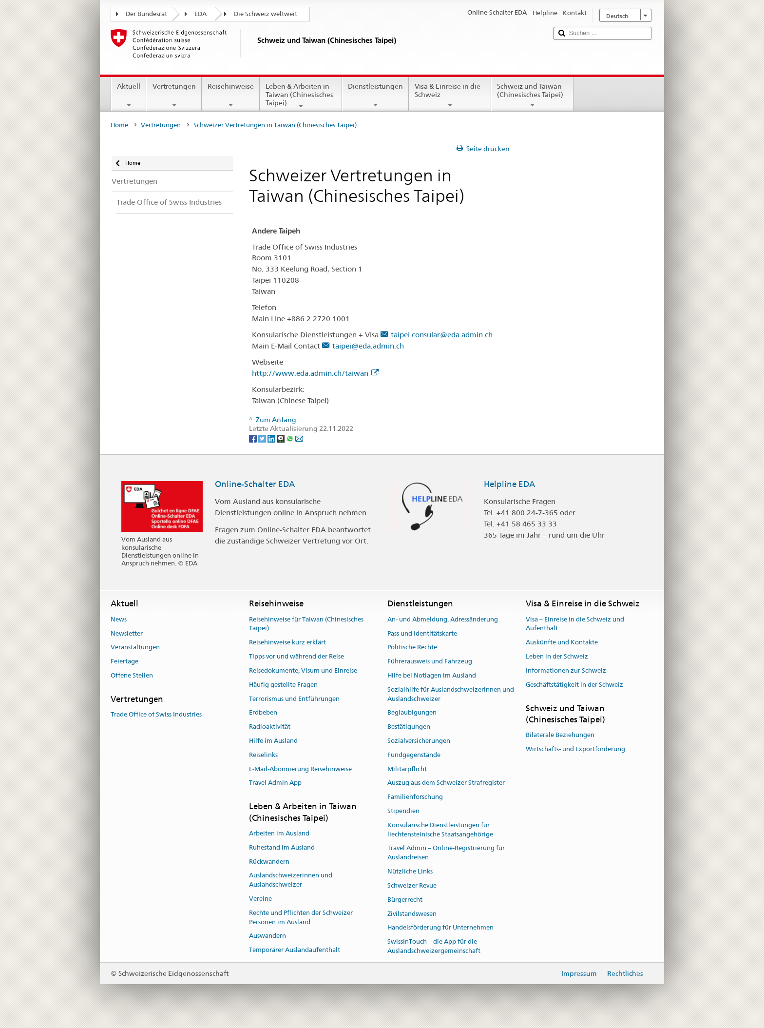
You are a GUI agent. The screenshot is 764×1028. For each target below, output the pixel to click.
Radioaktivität (269, 726)
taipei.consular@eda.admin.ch (442, 334)
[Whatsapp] (290, 438)
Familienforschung (415, 796)
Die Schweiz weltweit (265, 14)
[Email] (299, 438)
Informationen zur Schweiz (566, 670)
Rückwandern (269, 861)
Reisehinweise (230, 95)
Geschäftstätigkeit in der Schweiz (574, 684)
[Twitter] (262, 438)
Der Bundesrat (146, 14)
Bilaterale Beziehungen (560, 734)
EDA (200, 14)
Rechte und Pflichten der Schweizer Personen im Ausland (301, 917)
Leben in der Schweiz (557, 656)
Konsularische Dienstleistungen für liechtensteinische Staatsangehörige (440, 829)
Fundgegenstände (413, 754)
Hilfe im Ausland (273, 740)
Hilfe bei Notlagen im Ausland (431, 675)
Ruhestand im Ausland (282, 847)
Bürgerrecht (404, 899)
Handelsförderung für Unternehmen (440, 927)
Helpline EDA (509, 484)
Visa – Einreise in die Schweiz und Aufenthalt (575, 624)
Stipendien (403, 811)
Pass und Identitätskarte (422, 633)
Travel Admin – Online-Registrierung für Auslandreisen (446, 853)
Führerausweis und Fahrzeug (429, 661)
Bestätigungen (408, 726)
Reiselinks (263, 754)
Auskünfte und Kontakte (562, 642)
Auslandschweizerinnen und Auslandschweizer (290, 880)
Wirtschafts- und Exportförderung (575, 749)
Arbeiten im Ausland (279, 833)
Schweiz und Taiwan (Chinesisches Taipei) (532, 95)
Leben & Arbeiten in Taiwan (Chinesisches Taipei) (301, 96)
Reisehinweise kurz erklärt (287, 642)
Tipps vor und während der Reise (296, 656)
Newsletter (127, 633)
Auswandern (267, 936)
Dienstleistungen (375, 95)
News (119, 619)
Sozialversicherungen (418, 740)
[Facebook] (253, 438)
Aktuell (129, 95)
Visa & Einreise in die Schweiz (450, 95)
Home (119, 125)
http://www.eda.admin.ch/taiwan (315, 373)
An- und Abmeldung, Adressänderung (442, 619)
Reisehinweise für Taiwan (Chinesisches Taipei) (306, 624)
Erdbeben (263, 713)
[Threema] (281, 438)
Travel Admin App (275, 783)
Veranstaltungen (135, 647)
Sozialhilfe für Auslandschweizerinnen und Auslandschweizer (450, 694)
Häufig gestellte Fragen (283, 684)
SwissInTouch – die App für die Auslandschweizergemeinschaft (433, 946)
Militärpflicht (407, 769)
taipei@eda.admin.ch (368, 345)
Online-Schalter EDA (255, 484)
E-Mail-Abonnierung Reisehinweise (300, 769)
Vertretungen (174, 95)
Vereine (260, 898)
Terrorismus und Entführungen (294, 698)
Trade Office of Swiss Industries (156, 714)
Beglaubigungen (412, 713)
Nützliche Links (410, 871)
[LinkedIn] (272, 438)
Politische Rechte (412, 647)
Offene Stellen (132, 675)
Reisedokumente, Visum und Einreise (303, 670)
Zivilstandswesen (412, 913)
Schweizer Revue (412, 885)
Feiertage (124, 661)
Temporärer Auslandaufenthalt (294, 949)
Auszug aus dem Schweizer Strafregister (446, 783)
